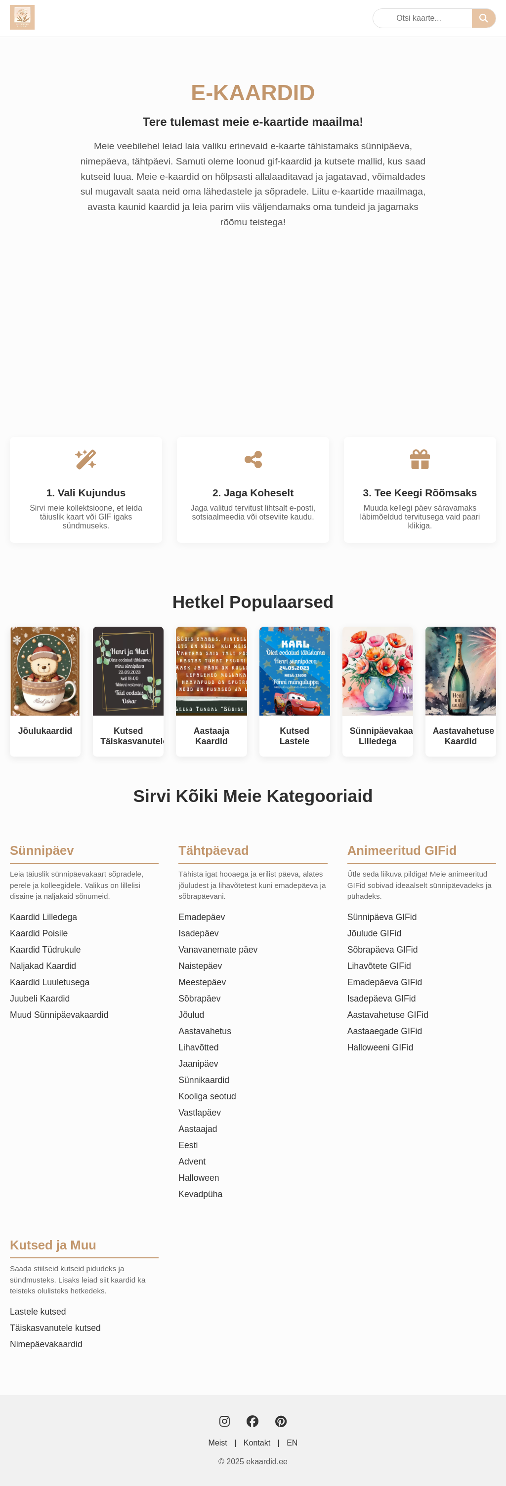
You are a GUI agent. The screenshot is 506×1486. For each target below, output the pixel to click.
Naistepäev (200, 966)
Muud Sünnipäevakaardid (59, 1015)
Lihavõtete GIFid (379, 966)
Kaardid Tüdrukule (45, 950)
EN (292, 1443)
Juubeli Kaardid (40, 999)
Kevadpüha (200, 1194)
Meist (218, 1443)
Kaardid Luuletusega (49, 982)
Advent (192, 1161)
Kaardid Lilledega (43, 917)
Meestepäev (202, 982)
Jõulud (191, 1015)
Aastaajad (197, 1129)
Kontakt (257, 1443)
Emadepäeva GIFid (384, 982)
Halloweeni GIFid (380, 1047)
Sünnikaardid (203, 1080)
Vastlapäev (199, 1113)
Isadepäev (198, 933)
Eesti (188, 1145)
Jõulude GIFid (374, 933)
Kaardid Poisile (39, 933)
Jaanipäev (198, 1064)
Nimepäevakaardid (46, 1344)
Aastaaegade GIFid (384, 1031)
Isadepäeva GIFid (381, 999)
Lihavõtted (198, 1047)
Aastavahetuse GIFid (387, 1015)
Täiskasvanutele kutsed (55, 1328)
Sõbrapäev (199, 999)
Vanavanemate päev (217, 950)
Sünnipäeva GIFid (382, 917)
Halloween (198, 1178)
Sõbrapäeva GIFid (382, 950)
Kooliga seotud (207, 1096)
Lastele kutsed (38, 1312)
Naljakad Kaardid (43, 966)
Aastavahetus (204, 1031)
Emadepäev (201, 917)
